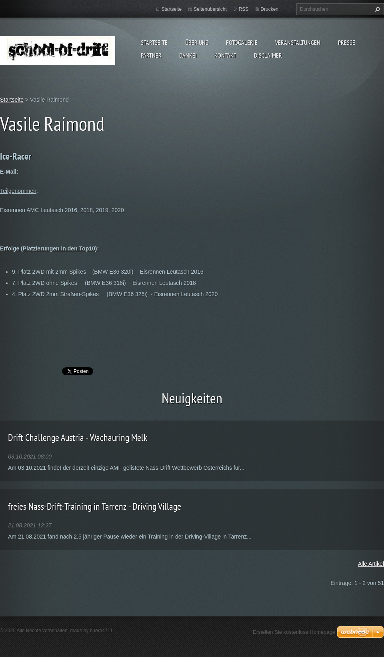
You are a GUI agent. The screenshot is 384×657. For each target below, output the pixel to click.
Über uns (196, 42)
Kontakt (225, 55)
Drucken (269, 9)
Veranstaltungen (297, 42)
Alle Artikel (371, 564)
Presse (346, 42)
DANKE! (188, 55)
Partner (151, 55)
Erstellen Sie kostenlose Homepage (294, 632)
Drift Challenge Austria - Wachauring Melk (77, 437)
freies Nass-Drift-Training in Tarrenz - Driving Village (94, 506)
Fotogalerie (242, 42)
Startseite (154, 42)
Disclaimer (268, 55)
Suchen (376, 9)
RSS (244, 9)
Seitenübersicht (210, 9)
